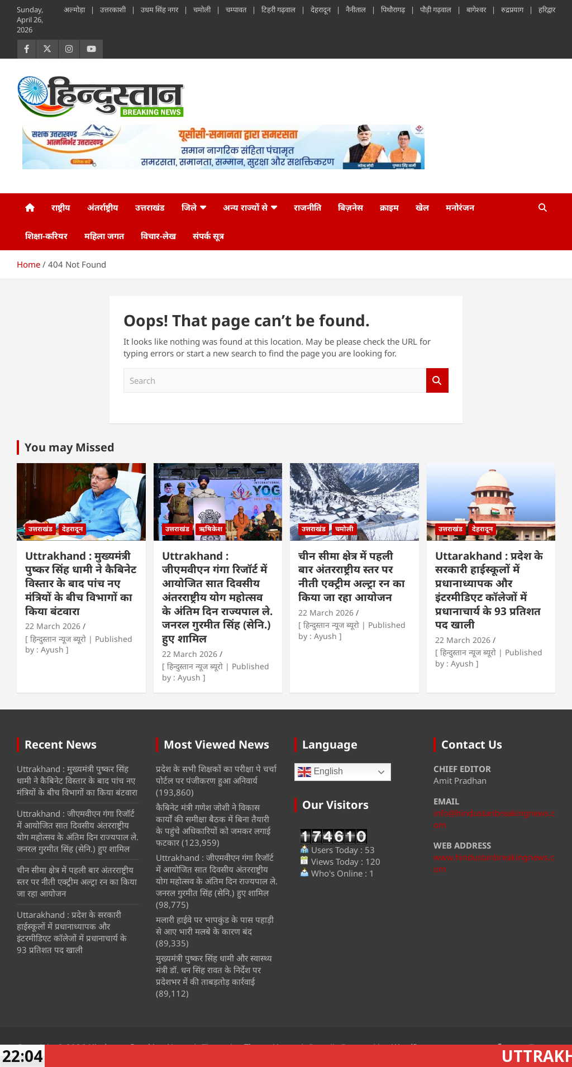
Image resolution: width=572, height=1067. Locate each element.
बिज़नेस (350, 207)
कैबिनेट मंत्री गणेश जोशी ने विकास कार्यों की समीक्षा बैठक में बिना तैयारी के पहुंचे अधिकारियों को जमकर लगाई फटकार (213, 825)
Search (437, 380)
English (320, 772)
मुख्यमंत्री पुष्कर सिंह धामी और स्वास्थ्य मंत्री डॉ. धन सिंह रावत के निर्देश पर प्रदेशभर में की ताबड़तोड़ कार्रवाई (214, 969)
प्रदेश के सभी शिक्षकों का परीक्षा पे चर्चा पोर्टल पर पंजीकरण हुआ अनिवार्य (216, 774)
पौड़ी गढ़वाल (435, 9)
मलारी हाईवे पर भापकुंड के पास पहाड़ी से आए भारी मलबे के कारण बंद (215, 925)
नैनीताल (356, 9)
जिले (189, 207)
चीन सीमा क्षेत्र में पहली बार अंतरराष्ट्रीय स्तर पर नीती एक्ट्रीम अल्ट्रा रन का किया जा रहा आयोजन (351, 576)
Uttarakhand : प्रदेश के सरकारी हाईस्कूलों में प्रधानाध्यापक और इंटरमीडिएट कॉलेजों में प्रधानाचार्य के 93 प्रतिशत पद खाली (489, 590)
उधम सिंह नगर (159, 9)
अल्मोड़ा (74, 9)
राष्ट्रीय (60, 207)
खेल (422, 207)
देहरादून (321, 9)
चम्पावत (236, 9)
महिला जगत (104, 235)
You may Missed (70, 447)
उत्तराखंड (150, 207)
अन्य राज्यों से (245, 207)
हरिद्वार (546, 9)
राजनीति (307, 207)
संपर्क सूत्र (208, 235)
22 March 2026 (52, 626)
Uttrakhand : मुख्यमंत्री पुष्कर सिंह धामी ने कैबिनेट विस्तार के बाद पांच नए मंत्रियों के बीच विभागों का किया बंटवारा (80, 583)
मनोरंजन (460, 207)
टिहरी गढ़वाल (278, 9)
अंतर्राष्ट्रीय (102, 207)
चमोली (202, 9)
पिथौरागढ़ (393, 9)
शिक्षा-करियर (46, 235)
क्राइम (389, 207)
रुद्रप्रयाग (512, 9)
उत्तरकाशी (113, 9)
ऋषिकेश (210, 529)
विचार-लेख (158, 235)
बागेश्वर (476, 9)
